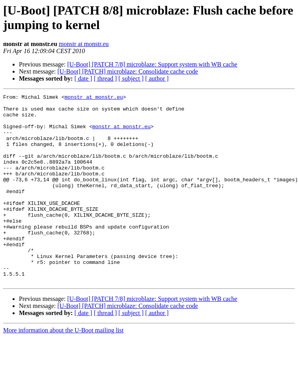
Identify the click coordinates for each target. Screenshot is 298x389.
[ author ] (157, 78)
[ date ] (83, 78)
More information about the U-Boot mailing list (63, 368)
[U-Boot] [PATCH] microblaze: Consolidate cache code (127, 71)
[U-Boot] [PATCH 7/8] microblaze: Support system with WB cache (152, 64)
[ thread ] (105, 78)
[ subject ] (131, 78)
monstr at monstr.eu (84, 44)
